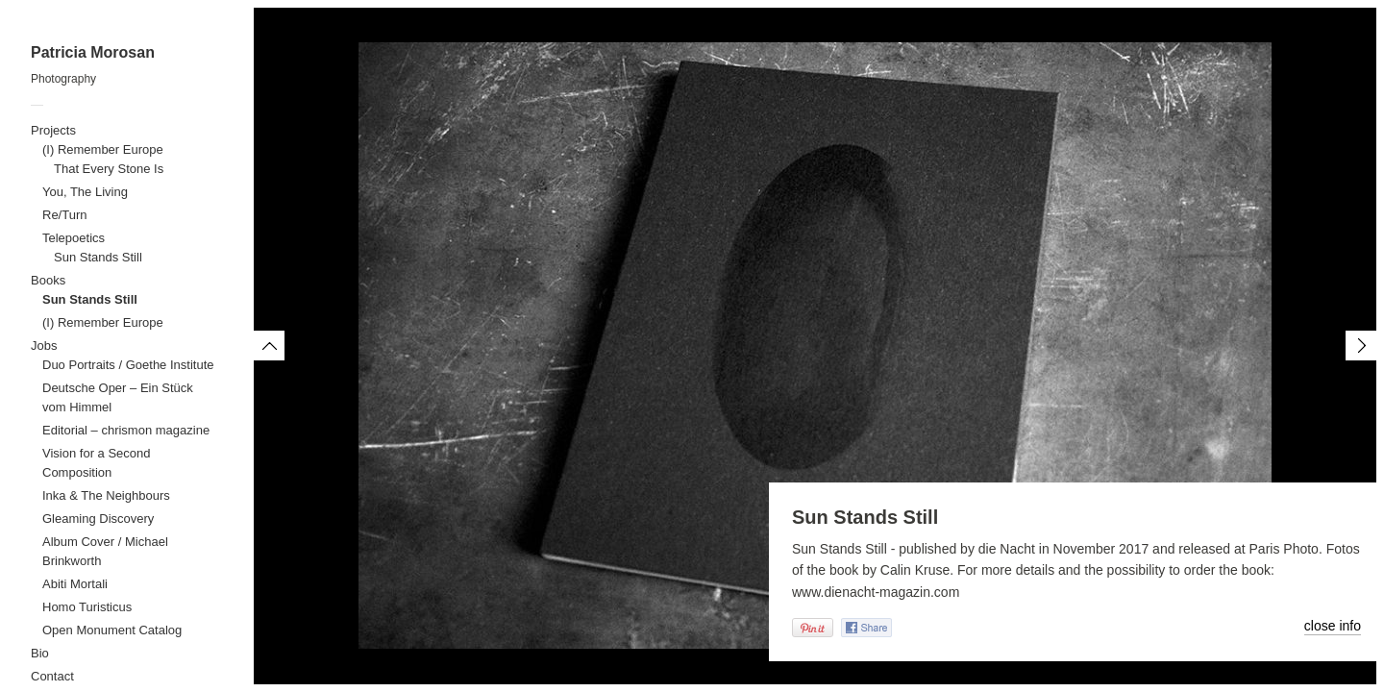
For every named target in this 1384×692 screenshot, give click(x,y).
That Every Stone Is (108, 168)
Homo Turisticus (87, 607)
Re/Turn (64, 215)
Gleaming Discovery (98, 518)
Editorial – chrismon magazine (126, 430)
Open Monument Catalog (112, 630)
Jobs (44, 345)
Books (48, 280)
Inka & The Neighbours (106, 495)
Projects (53, 130)
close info (1332, 625)
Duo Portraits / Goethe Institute (127, 365)
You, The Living (85, 192)
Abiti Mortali (75, 584)
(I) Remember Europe (102, 149)
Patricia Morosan (93, 52)
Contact (52, 676)
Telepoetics (73, 238)
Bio (40, 653)
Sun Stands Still (98, 257)
